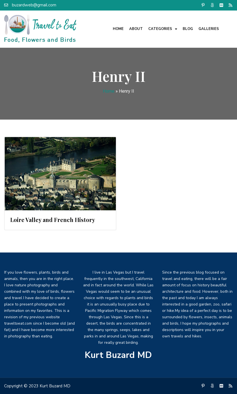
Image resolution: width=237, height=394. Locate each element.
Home (118, 28)
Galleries (208, 28)
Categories (162, 29)
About (136, 28)
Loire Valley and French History (52, 219)
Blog (188, 28)
